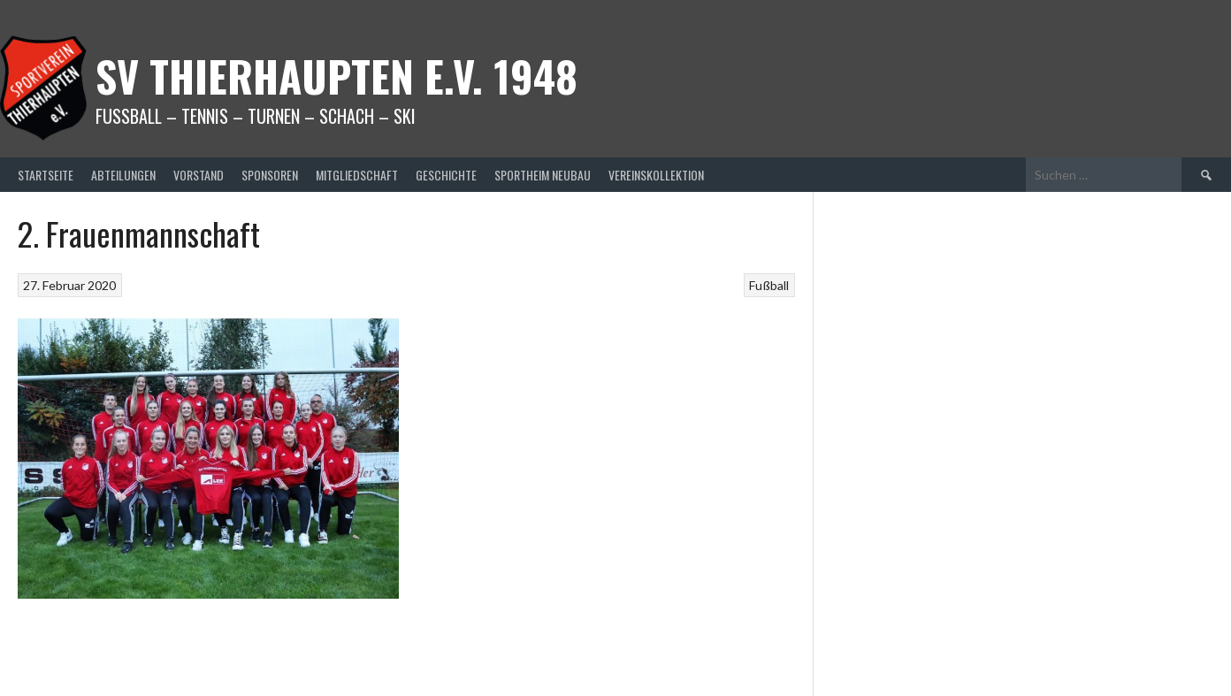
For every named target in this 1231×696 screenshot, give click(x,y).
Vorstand (198, 174)
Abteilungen (123, 174)
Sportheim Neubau (542, 174)
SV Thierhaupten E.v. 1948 (336, 75)
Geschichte (446, 174)
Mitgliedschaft (357, 174)
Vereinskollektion (656, 174)
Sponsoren (269, 174)
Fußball (769, 285)
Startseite (45, 174)
